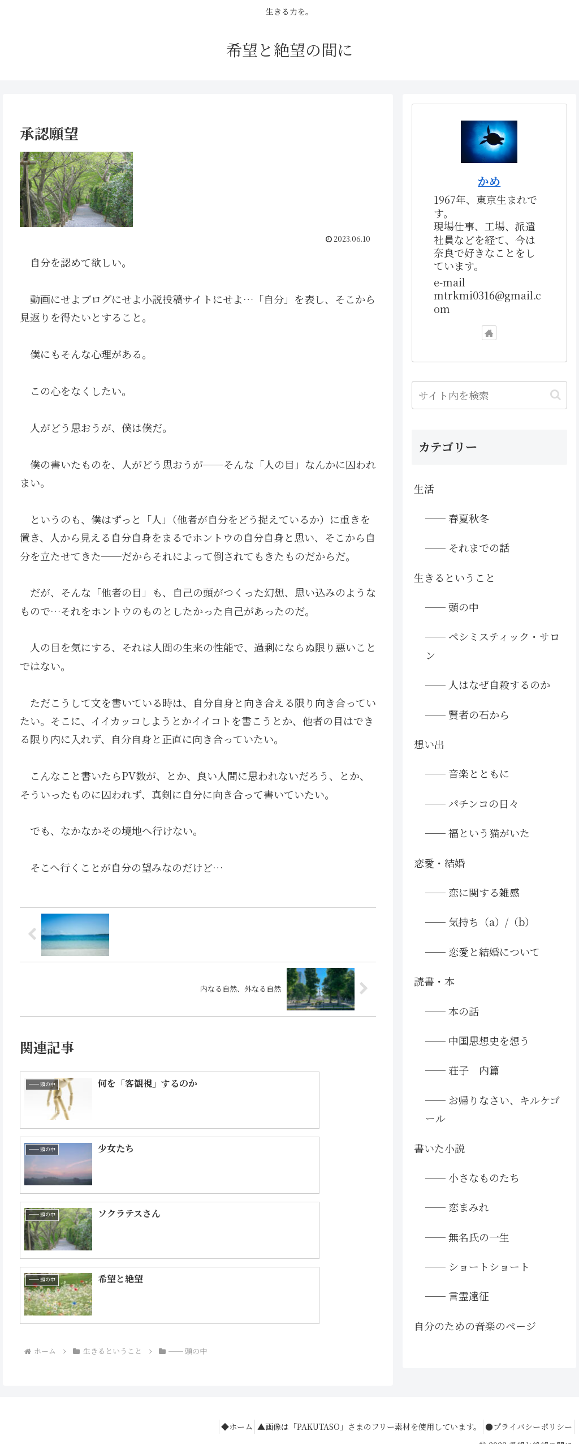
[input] (489, 395)
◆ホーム (218, 1409)
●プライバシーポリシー (524, 1409)
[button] (555, 394)
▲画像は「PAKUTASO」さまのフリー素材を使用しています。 (357, 1409)
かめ (489, 181)
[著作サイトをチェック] (489, 332)
